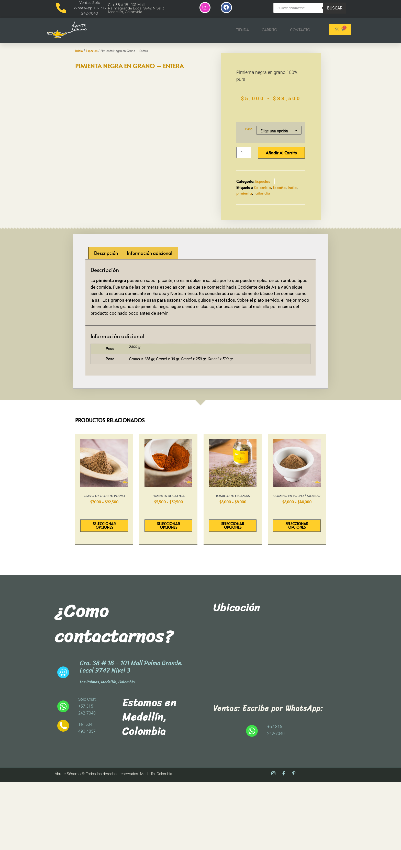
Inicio (79, 51)
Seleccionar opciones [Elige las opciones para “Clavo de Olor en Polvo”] (104, 594)
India (292, 221)
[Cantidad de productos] (243, 187)
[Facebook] (283, 842)
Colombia (262, 221)
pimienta (244, 227)
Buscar (334, 8)
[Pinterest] (294, 842)
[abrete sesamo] (273, 727)
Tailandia (262, 227)
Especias (91, 51)
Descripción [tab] (106, 321)
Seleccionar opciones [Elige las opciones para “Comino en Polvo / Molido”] (296, 594)
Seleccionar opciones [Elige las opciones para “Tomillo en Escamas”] (232, 594)
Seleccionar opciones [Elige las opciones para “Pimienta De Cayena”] (168, 594)
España (279, 221)
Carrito (269, 30)
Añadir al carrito (281, 187)
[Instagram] (273, 842)
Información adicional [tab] (149, 321)
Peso (248, 164)
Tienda (242, 30)
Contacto (300, 30)
